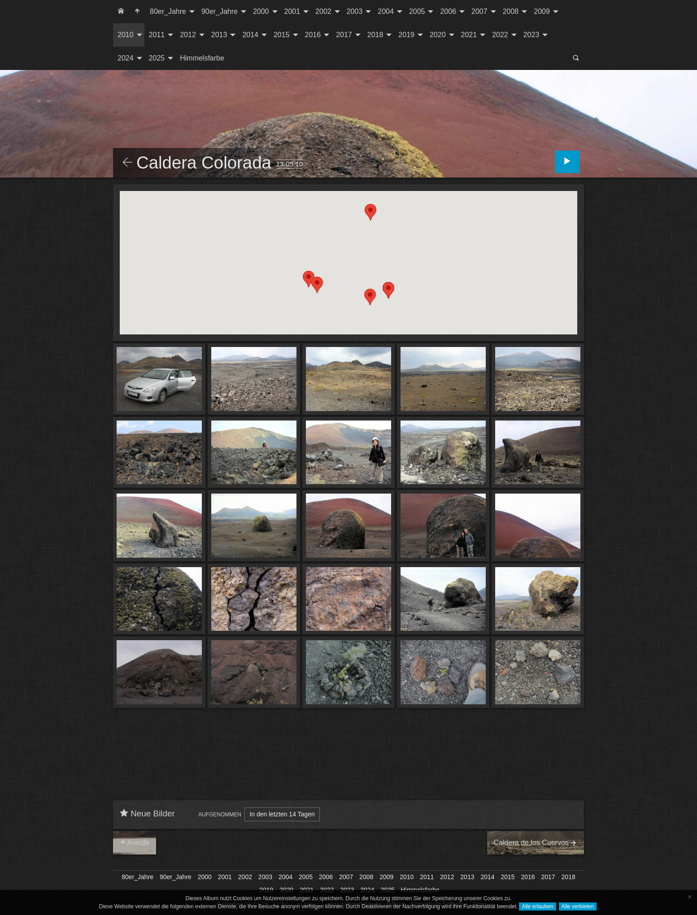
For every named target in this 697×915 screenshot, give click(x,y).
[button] (308, 279)
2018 (375, 35)
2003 (355, 11)
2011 (157, 35)
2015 (282, 35)
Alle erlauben (537, 906)
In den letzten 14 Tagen (281, 814)
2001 (292, 11)
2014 (250, 35)
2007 (479, 11)
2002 (323, 11)
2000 (261, 11)
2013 (219, 35)
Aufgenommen (219, 814)
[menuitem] (121, 11)
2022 (500, 35)
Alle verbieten (578, 906)
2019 (406, 35)
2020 (438, 35)
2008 (511, 11)
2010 (126, 35)
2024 (126, 58)
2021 (469, 35)
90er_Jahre (219, 11)
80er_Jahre (168, 11)
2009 (542, 11)
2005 (417, 11)
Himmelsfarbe (202, 58)
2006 (448, 11)
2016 (313, 35)
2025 (157, 58)
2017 (344, 35)
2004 (386, 11)
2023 (531, 35)
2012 (188, 35)
